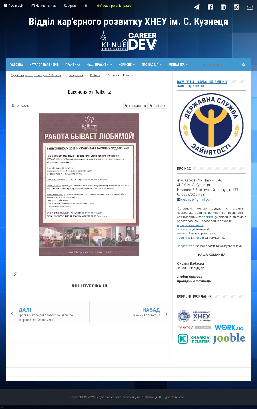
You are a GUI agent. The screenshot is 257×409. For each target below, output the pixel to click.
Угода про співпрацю (113, 5)
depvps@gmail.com (196, 199)
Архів (70, 5)
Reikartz (157, 106)
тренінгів (183, 238)
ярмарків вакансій (190, 225)
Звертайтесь (186, 246)
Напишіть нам (44, 5)
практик (208, 217)
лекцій (199, 238)
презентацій (186, 229)
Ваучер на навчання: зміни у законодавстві (202, 84)
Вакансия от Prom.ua (146, 315)
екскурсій (183, 233)
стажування (135, 106)
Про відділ (14, 5)
